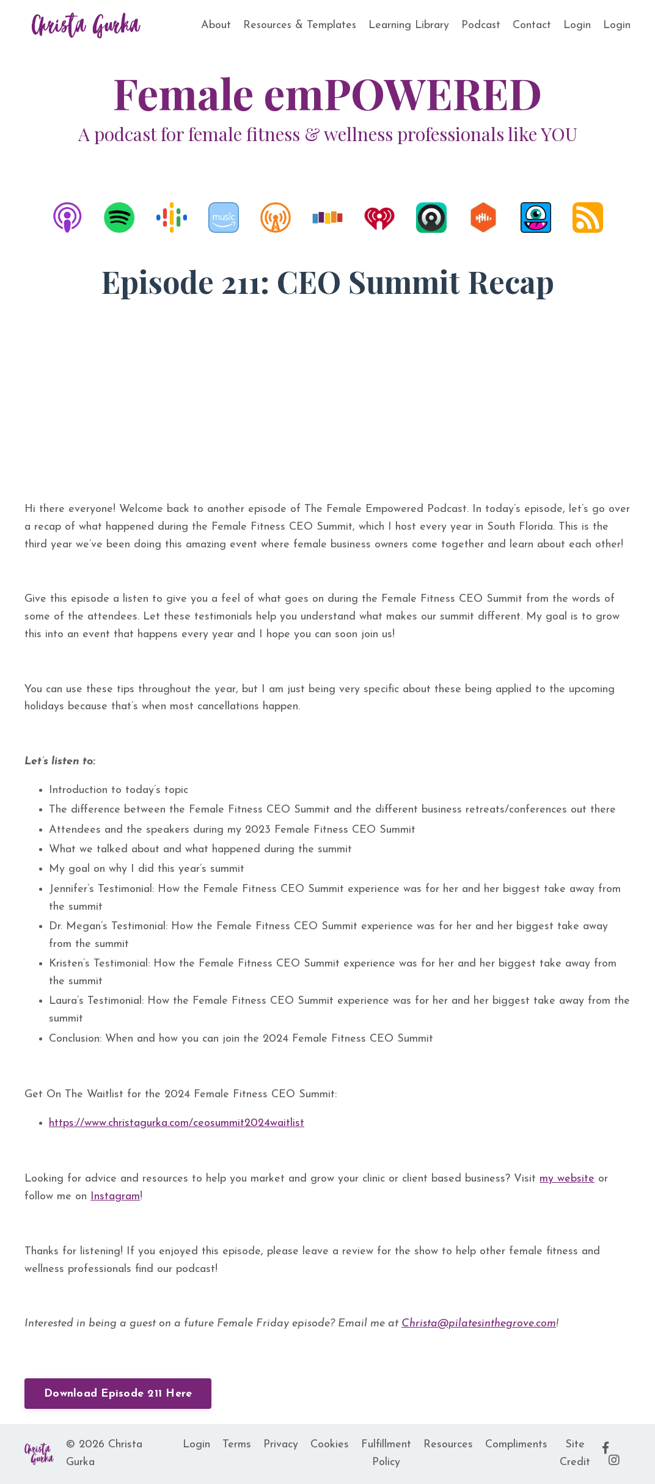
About (214, 25)
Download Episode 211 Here (118, 1394)
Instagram (115, 1196)
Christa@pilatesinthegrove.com (478, 1323)
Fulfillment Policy (386, 1453)
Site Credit (575, 1453)
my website (567, 1179)
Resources (448, 1444)
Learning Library (408, 25)
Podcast (480, 25)
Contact (532, 25)
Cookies (329, 1444)
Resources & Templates (298, 25)
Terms (236, 1444)
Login (577, 25)
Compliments (516, 1444)
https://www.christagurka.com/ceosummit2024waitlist (176, 1123)
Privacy (280, 1444)
